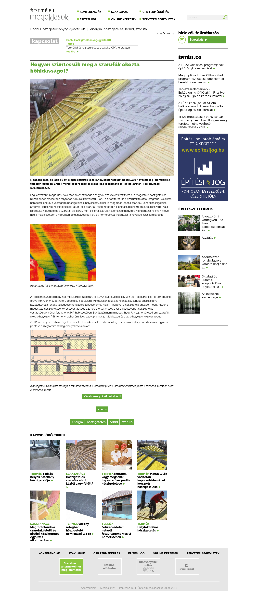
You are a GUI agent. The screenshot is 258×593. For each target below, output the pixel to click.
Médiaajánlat (107, 588)
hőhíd (129, 29)
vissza (102, 409)
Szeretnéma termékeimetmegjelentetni (71, 566)
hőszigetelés (113, 29)
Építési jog (88, 19)
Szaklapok (119, 11)
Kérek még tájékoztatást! (102, 396)
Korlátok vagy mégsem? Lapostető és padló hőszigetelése (116, 478)
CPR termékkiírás (155, 11)
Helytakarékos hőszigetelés (147, 529)
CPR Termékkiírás (106, 553)
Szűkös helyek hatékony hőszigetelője (42, 477)
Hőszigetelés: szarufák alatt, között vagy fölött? (79, 480)
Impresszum (126, 588)
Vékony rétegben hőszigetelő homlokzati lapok (78, 528)
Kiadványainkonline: (148, 566)
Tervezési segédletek (158, 19)
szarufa (141, 29)
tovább (72, 51)
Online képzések (124, 19)
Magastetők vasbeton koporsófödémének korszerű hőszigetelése (152, 480)
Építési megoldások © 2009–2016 (157, 588)
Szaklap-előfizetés (109, 566)
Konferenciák (90, 11)
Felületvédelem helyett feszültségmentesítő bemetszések (116, 532)
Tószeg (70, 43)
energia (96, 29)
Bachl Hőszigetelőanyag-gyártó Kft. (58, 29)
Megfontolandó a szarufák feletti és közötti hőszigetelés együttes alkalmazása (44, 534)
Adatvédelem (88, 588)
